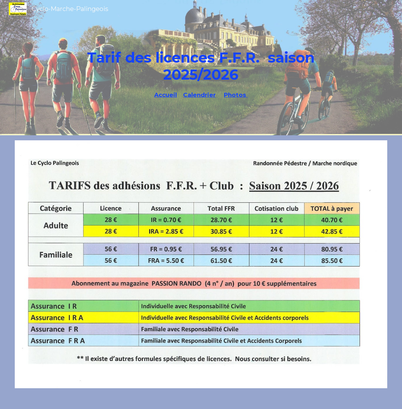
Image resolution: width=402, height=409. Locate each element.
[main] (201, 59)
